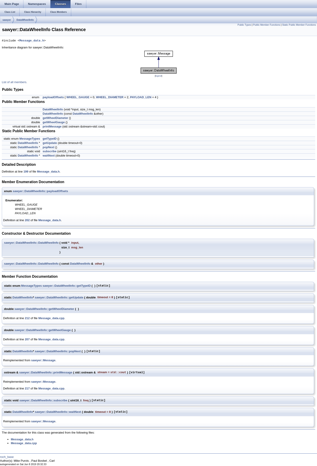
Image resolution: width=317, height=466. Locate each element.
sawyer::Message (43, 360)
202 (27, 220)
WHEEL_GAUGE (77, 97)
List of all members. (14, 82)
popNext (48, 147)
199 (25, 171)
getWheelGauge (54, 122)
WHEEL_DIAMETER (109, 97)
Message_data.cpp (51, 318)
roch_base (7, 457)
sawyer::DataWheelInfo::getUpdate (59, 297)
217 (27, 388)
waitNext (49, 155)
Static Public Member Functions (299, 24)
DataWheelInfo (25, 19)
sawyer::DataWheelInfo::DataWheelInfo (31, 242)
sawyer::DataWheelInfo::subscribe (43, 400)
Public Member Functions (266, 24)
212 (27, 318)
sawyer (6, 19)
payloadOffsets (53, 97)
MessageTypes (29, 138)
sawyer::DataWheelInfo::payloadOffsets (40, 191)
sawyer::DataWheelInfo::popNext (58, 351)
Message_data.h (31, 41)
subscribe (49, 151)
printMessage (52, 126)
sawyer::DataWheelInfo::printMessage (45, 372)
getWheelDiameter (55, 118)
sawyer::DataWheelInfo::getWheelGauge (42, 330)
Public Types (244, 24)
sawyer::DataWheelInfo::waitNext (58, 412)
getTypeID (50, 138)
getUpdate (50, 143)
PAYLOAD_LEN (140, 97)
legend (158, 76)
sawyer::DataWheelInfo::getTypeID (67, 285)
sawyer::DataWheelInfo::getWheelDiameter (44, 309)
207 (27, 339)
